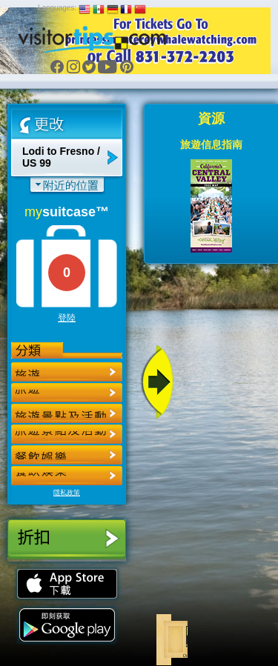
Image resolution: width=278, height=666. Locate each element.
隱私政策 (66, 492)
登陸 (67, 318)
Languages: (57, 8)
